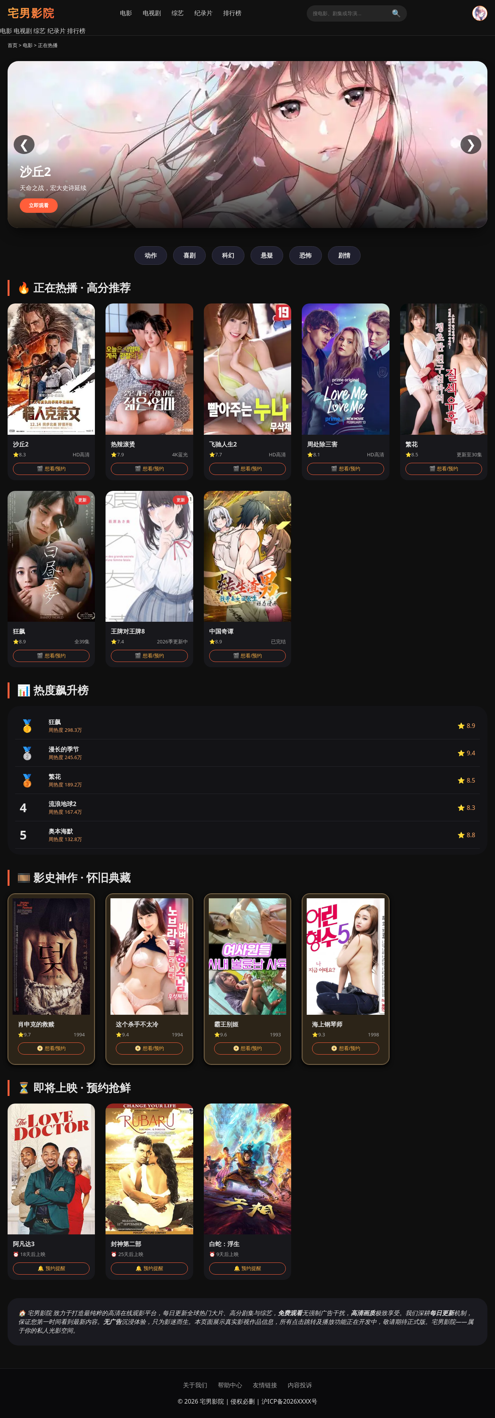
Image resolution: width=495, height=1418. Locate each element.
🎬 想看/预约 (51, 469)
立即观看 (39, 205)
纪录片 (203, 13)
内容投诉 (300, 1385)
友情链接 (265, 1385)
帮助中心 (230, 1385)
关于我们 (195, 1385)
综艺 (178, 13)
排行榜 (232, 13)
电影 (126, 13)
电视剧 (152, 13)
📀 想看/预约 (51, 1048)
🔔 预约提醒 (51, 1268)
